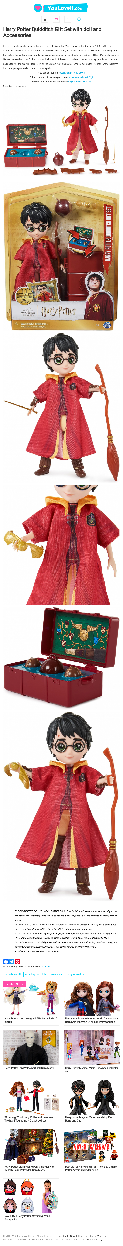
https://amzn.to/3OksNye (72, 72)
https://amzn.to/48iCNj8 (81, 77)
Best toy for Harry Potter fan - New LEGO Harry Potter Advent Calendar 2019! (91, 1168)
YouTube (102, 1236)
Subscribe (56, 19)
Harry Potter (56, 974)
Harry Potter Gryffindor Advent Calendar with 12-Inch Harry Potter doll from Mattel (29, 1168)
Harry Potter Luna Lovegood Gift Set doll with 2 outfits (30, 1020)
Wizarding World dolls (35, 974)
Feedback (63, 1236)
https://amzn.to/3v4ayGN (81, 81)
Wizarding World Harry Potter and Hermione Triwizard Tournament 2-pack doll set (28, 1119)
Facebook (67, 19)
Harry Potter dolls (75, 974)
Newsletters (76, 1236)
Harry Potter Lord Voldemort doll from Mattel (29, 1068)
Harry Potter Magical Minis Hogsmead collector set (91, 1069)
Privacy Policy (94, 1239)
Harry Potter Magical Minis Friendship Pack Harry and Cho (89, 1119)
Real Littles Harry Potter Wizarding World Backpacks (27, 1218)
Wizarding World (13, 974)
